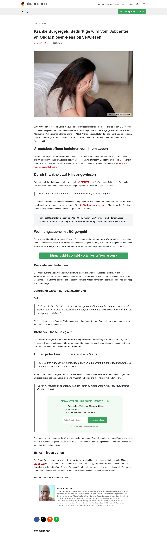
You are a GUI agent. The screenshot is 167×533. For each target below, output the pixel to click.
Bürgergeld (39, 464)
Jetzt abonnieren (97, 420)
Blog (123, 4)
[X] (27, 11)
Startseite (37, 23)
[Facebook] (22, 11)
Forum (130, 4)
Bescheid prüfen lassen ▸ (132, 11)
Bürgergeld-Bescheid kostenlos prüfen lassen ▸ (83, 255)
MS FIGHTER (83, 182)
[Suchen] (137, 4)
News (117, 4)
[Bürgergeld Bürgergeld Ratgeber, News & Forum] (35, 4)
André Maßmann (43, 43)
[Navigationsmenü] (144, 4)
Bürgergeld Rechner (105, 4)
